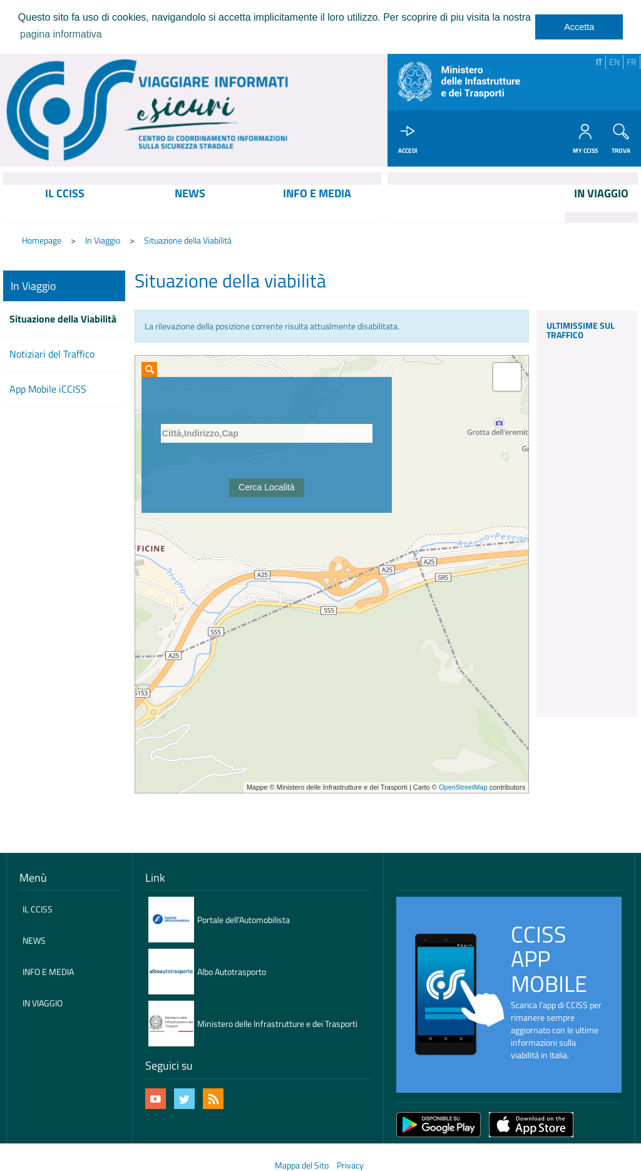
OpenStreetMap (463, 788)
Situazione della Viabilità (188, 240)
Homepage (41, 240)
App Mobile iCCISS (47, 389)
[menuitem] (65, 204)
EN (614, 61)
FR (632, 61)
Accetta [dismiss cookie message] (579, 27)
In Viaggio (102, 240)
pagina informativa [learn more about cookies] (61, 34)
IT (599, 61)
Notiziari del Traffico (52, 355)
